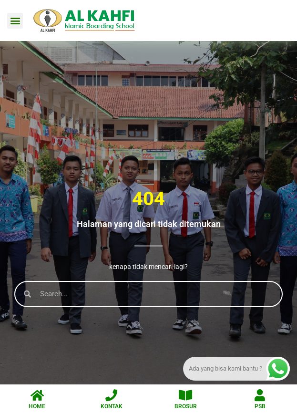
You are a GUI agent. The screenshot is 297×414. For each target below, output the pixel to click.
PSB (260, 406)
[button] (15, 21)
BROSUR (185, 406)
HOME (37, 406)
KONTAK (112, 406)
